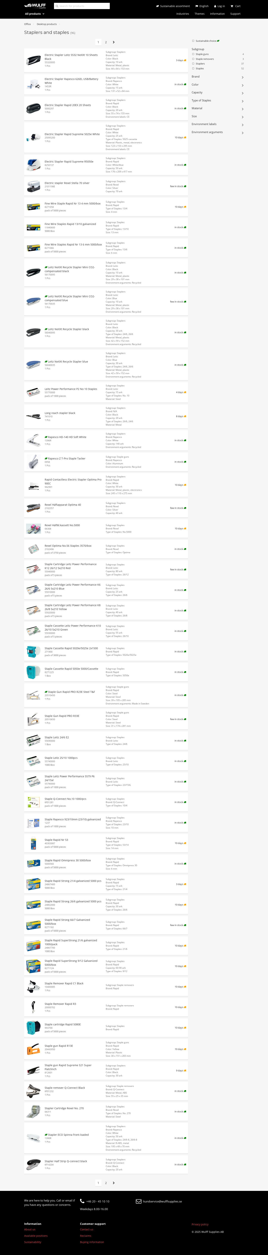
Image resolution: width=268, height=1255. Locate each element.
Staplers (218, 64)
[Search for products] (82, 6)
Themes (200, 13)
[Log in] (219, 6)
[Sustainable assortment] (173, 6)
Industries (182, 13)
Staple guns (218, 54)
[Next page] (114, 42)
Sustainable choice (205, 40)
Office (27, 24)
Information (217, 13)
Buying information (92, 1242)
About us (29, 1229)
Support (235, 13)
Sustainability (32, 1242)
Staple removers (218, 59)
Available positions (36, 1235)
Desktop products (47, 24)
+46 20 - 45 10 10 (94, 1201)
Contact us (86, 1229)
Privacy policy (200, 1224)
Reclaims (85, 1235)
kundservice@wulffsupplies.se (159, 1201)
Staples (218, 68)
